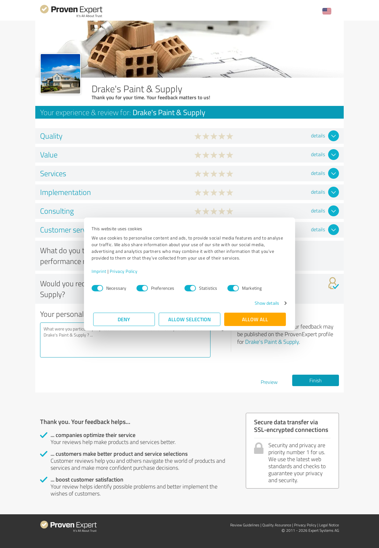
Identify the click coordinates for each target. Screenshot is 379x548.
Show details (265, 303)
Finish (315, 380)
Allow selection (189, 319)
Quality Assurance (276, 525)
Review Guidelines (244, 525)
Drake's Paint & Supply (272, 341)
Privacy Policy (125, 271)
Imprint (100, 271)
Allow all (255, 319)
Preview (269, 381)
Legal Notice (329, 525)
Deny (124, 319)
